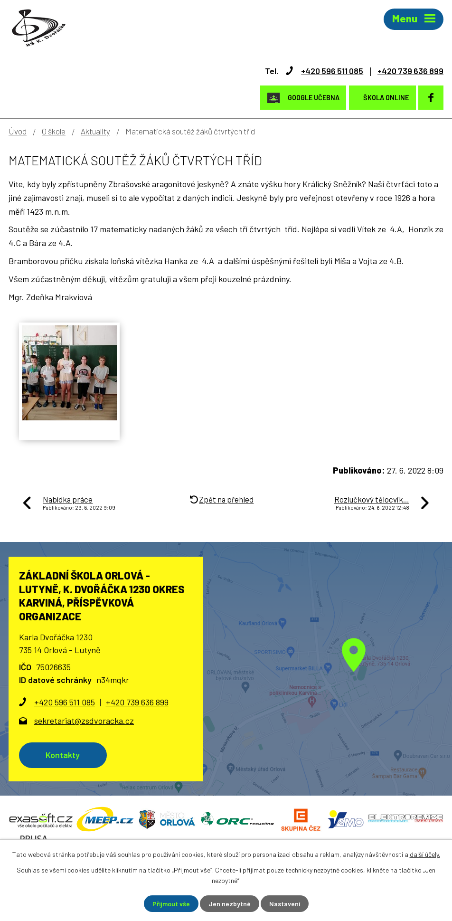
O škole (54, 131)
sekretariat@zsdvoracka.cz (84, 720)
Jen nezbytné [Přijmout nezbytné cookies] (229, 904)
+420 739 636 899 (410, 71)
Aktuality (95, 131)
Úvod (18, 131)
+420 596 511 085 (332, 71)
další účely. (425, 854)
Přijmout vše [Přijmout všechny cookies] (171, 904)
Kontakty (63, 755)
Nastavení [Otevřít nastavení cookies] (284, 904)
